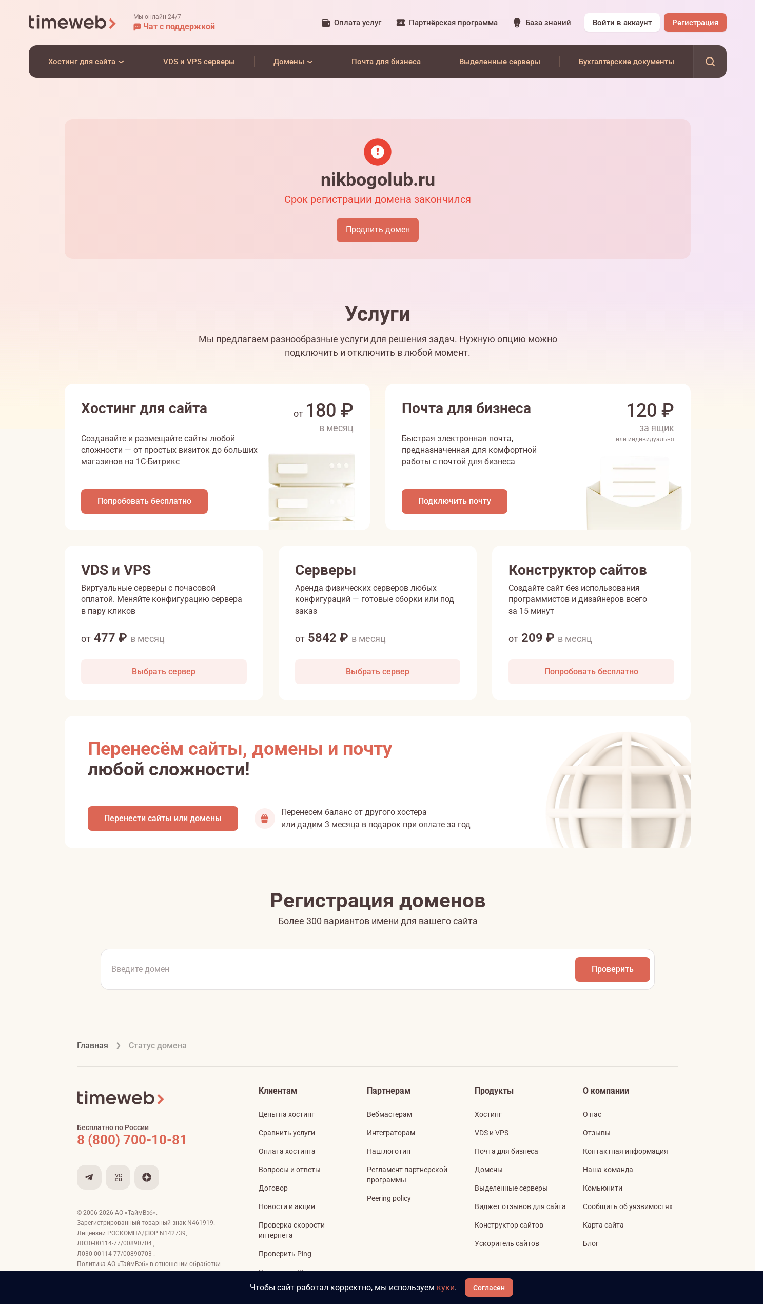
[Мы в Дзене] (146, 1177)
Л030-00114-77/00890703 (115, 1253)
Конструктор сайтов (509, 1225)
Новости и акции (287, 1206)
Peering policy (389, 1198)
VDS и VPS (491, 1132)
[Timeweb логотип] (73, 22)
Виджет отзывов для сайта (520, 1206)
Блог (591, 1243)
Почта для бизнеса (506, 1151)
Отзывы (597, 1132)
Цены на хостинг (287, 1114)
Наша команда (608, 1169)
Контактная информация (625, 1151)
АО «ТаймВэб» (135, 1212)
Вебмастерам (389, 1114)
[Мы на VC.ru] (118, 1177)
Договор (273, 1188)
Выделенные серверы (511, 1188)
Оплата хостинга (287, 1151)
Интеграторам (391, 1132)
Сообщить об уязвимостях (628, 1206)
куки (446, 1287)
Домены (489, 1169)
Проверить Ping (285, 1254)
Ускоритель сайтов (507, 1243)
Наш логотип (388, 1151)
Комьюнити (602, 1188)
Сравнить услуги (287, 1132)
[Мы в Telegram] (89, 1177)
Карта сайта (603, 1225)
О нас (592, 1114)
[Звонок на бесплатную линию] (154, 1139)
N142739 (173, 1233)
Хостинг (488, 1114)
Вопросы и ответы (290, 1169)
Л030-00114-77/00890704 (115, 1243)
